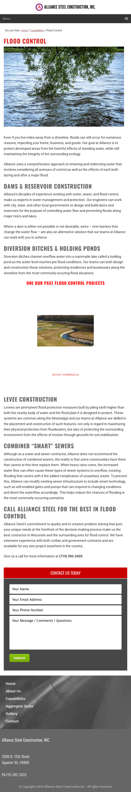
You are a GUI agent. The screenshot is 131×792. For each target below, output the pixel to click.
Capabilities (15, 698)
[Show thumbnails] (65, 374)
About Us (13, 691)
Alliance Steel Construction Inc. (56, 10)
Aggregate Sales (19, 706)
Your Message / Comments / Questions (65, 633)
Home (11, 683)
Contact (12, 721)
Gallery (11, 713)
